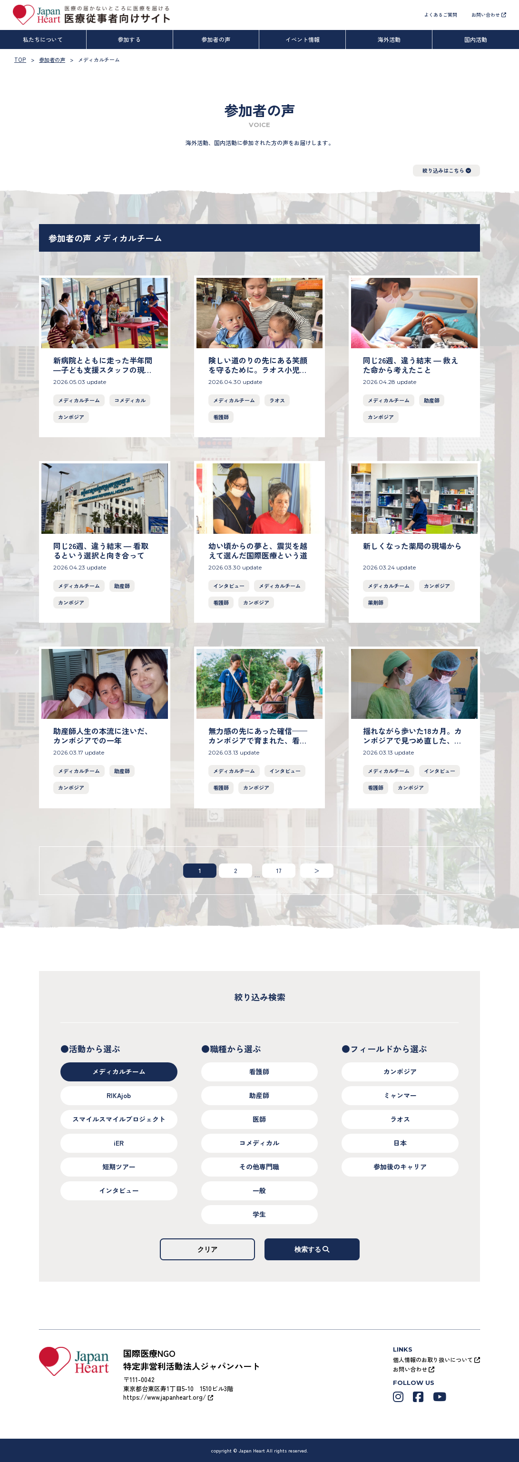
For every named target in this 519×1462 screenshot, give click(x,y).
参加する (129, 39)
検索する (312, 1249)
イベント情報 (302, 39)
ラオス (277, 400)
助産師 (432, 400)
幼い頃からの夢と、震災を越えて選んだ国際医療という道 (257, 550)
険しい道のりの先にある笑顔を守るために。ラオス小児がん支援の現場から (257, 369)
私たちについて (43, 39)
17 (278, 870)
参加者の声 (216, 39)
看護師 (221, 417)
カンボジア (71, 417)
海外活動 (389, 39)
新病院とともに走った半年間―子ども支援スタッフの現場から (102, 369)
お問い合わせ (488, 14)
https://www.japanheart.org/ (168, 1397)
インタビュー (229, 585)
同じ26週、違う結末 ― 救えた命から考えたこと (410, 364)
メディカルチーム (79, 400)
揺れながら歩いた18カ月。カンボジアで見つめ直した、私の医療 (412, 740)
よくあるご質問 (440, 14)
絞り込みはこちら (446, 170)
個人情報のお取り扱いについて (436, 1359)
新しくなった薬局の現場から (412, 545)
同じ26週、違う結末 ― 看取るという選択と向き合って (100, 550)
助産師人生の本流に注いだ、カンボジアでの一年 (102, 735)
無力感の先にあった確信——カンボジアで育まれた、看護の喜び (257, 740)
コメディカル (130, 400)
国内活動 (475, 39)
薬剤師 (375, 602)
